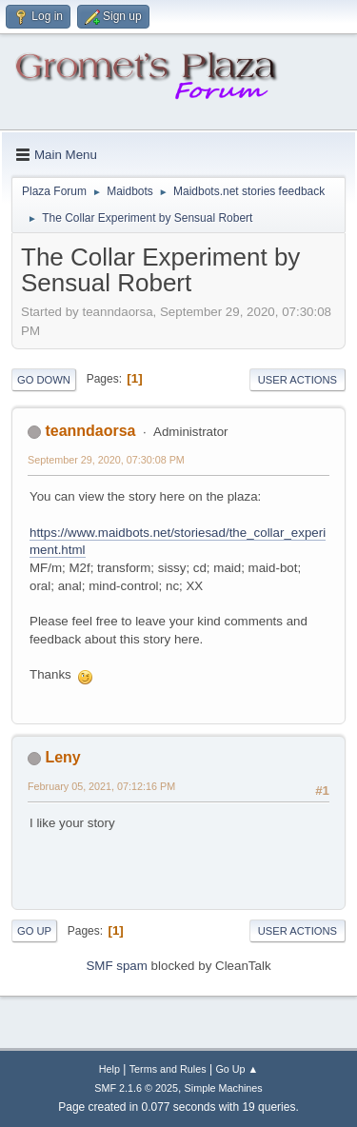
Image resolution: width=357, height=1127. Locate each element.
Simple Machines (224, 1088)
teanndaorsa (90, 431)
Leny (62, 757)
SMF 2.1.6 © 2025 (136, 1088)
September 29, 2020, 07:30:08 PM (106, 459)
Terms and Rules (168, 1069)
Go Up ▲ (236, 1069)
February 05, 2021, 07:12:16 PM (101, 786)
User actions (297, 380)
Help (109, 1069)
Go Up (34, 931)
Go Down (43, 380)
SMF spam (116, 966)
